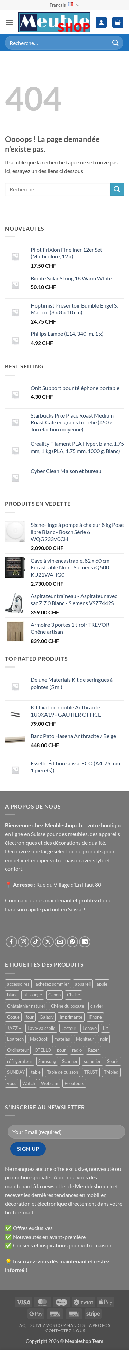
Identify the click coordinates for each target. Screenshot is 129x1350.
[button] (9, 22)
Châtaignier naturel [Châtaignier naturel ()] (26, 1006)
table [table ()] (36, 1072)
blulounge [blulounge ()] (32, 995)
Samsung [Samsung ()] (47, 1061)
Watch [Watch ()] (28, 1083)
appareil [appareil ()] (83, 984)
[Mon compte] (101, 22)
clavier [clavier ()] (96, 1006)
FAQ (21, 1325)
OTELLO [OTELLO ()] (43, 1050)
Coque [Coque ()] (13, 1017)
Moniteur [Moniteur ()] (85, 1039)
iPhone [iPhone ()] (95, 1017)
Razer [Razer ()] (93, 1050)
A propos (99, 1325)
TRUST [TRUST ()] (91, 1072)
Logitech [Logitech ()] (15, 1039)
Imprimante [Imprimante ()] (71, 1017)
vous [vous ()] (11, 1083)
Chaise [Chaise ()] (73, 995)
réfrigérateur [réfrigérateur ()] (19, 1061)
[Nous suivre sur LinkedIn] (84, 941)
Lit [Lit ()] (105, 1028)
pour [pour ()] (61, 1050)
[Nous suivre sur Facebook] (11, 941)
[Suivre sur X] (48, 941)
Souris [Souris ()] (113, 1061)
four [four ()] (30, 1017)
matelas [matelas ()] (62, 1039)
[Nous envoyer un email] (60, 941)
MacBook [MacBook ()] (39, 1039)
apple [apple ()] (102, 984)
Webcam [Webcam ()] (49, 1083)
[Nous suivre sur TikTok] (35, 941)
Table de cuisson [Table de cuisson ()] (62, 1072)
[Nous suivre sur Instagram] (23, 941)
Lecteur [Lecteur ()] (68, 1028)
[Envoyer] (116, 42)
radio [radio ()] (77, 1050)
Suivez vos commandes (57, 1325)
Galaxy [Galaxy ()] (47, 1017)
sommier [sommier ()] (92, 1061)
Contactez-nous (65, 1330)
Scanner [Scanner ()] (70, 1061)
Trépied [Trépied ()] (111, 1072)
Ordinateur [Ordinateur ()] (18, 1050)
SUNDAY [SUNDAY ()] (16, 1072)
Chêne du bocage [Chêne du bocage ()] (67, 1006)
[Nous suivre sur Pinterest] (72, 941)
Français (64, 5)
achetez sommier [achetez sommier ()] (52, 984)
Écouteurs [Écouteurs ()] (74, 1083)
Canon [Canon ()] (54, 995)
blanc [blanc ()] (12, 995)
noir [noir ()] (104, 1039)
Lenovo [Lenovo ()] (89, 1028)
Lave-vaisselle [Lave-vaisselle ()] (41, 1028)
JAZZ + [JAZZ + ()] (14, 1028)
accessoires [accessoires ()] (18, 984)
